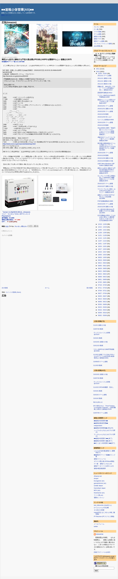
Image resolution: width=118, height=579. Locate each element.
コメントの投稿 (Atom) (13, 292)
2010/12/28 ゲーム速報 (105, 152)
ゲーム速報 (97, 34)
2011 (98, 69)
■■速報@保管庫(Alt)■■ (17, 9)
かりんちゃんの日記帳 (101, 507)
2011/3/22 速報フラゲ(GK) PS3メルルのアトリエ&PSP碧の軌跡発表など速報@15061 (103, 356)
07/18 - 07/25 (102, 285)
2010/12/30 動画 (103, 114)
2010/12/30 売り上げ (104, 117)
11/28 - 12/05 (102, 232)
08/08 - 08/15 (102, 277)
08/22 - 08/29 (102, 271)
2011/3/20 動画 (97, 365)
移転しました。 (7, 15)
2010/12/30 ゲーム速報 (105, 111)
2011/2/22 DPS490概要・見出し (103, 387)
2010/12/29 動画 (103, 125)
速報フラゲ (97, 39)
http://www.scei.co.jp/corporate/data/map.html (19, 144)
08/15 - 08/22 (102, 274)
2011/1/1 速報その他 (104, 78)
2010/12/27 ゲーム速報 (105, 183)
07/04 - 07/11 (102, 290)
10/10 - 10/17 (102, 252)
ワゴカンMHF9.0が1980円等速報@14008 (106, 96)
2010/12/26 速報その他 (105, 206)
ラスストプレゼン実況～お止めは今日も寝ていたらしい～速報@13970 (106, 190)
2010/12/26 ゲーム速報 (105, 204)
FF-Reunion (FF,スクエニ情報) (104, 516)
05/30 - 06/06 (102, 304)
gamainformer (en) (100, 483)
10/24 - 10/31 (102, 246)
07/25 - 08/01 (102, 282)
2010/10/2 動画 (97, 398)
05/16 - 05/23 (102, 310)
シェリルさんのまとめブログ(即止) (104, 431)
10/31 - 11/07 (102, 243)
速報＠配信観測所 (100, 468)
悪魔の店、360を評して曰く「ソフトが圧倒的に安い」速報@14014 (106, 88)
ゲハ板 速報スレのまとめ (103, 464)
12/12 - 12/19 (102, 227)
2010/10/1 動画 (97, 338)
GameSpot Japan (99, 488)
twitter (96, 526)
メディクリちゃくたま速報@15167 (101, 333)
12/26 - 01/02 (102, 73)
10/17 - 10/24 (102, 249)
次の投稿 (5, 288)
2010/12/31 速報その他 (105, 108)
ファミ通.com (98, 495)
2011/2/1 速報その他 (99, 325)
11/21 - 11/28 (102, 235)
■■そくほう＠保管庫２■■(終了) (104, 443)
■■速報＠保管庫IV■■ (101, 421)
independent (98, 425)
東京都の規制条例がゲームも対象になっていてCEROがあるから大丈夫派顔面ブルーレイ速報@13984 (107, 146)
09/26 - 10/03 (102, 257)
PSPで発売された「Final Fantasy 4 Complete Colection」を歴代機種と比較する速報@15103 (104, 407)
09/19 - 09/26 (102, 260)
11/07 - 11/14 (102, 241)
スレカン (17, 226)
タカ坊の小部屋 (99, 510)
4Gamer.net (98, 476)
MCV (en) (97, 490)
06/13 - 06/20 (102, 299)
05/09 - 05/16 (102, 313)
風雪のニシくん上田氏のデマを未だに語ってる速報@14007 (106, 101)
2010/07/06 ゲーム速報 (100, 413)
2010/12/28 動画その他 (105, 161)
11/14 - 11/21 (102, 238)
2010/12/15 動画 (97, 345)
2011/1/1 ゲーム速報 (104, 75)
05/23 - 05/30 (102, 307)
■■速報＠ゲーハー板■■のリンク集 (104, 455)
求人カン (24, 226)
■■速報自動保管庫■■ (101, 423)
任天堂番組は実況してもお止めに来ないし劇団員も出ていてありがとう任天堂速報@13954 (106, 218)
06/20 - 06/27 (102, 296)
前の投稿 (90, 288)
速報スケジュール (100, 459)
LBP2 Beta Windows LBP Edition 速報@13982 (106, 164)
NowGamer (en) (99, 493)
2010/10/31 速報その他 (100, 342)
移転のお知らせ (97, 402)
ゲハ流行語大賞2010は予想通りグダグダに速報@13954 (106, 211)
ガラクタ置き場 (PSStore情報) (104, 461)
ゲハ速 (96, 29)
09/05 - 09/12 (102, 266)
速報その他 (97, 36)
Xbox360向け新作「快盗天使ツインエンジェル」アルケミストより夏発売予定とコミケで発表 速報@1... (106, 131)
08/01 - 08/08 (102, 279)
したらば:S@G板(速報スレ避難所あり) (104, 451)
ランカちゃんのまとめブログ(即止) (104, 435)
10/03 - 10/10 (102, 254)
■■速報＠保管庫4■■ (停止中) (103, 428)
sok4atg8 (99, 534)
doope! (96, 478)
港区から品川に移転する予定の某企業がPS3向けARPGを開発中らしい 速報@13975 (37, 59)
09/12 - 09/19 (102, 263)
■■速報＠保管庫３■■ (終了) (103, 438)
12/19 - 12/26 (102, 224)
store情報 (97, 46)
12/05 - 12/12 (102, 230)
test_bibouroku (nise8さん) (103, 505)
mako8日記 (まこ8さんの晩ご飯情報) (104, 513)
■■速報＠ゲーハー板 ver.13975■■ (13, 61)
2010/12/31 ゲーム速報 (105, 106)
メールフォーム (99, 524)
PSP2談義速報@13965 (105, 201)
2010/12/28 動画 (103, 155)
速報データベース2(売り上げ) (104, 466)
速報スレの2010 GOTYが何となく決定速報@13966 (106, 196)
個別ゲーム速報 (99, 41)
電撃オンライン (99, 497)
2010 (98, 71)
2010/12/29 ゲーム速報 (105, 122)
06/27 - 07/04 (102, 293)
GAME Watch (98, 486)
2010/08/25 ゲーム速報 (100, 361)
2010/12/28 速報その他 (105, 158)
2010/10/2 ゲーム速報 (99, 395)
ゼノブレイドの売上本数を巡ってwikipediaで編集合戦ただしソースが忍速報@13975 (106, 178)
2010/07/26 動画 (97, 329)
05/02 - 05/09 (102, 315)
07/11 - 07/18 (102, 288)
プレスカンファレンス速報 (103, 43)
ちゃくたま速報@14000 (106, 120)
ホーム (47, 288)
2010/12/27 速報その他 (105, 186)
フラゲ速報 (97, 32)
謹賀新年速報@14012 (105, 93)
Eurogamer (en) (99, 481)
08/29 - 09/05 (102, 268)
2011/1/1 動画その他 (104, 84)
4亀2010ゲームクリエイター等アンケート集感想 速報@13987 (106, 138)
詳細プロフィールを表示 (102, 552)
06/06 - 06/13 (102, 301)
